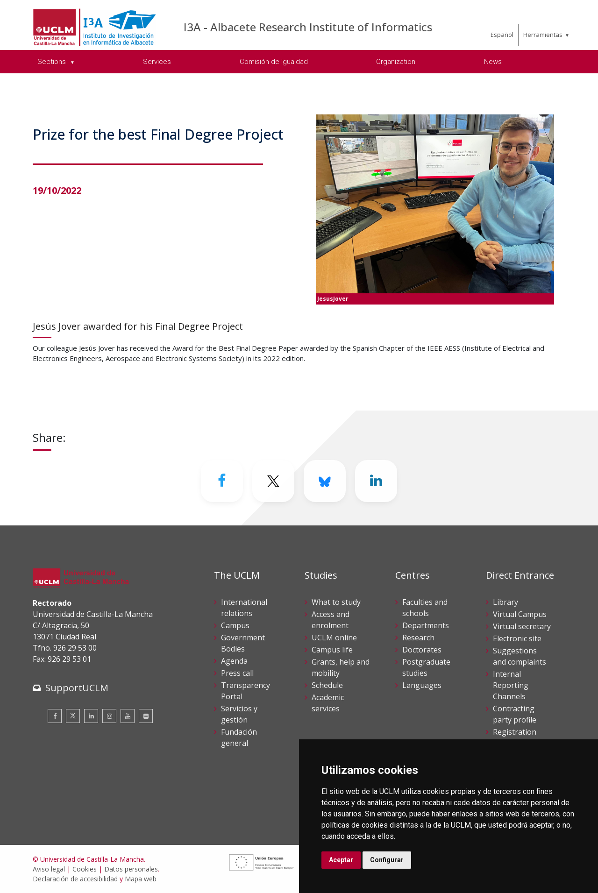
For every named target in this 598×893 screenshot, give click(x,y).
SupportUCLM (76, 687)
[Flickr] (146, 716)
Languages (421, 685)
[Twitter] (273, 481)
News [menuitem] (493, 61)
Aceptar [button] (341, 860)
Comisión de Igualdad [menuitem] (274, 61)
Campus (235, 625)
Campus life (332, 650)
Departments (425, 625)
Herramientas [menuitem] (542, 34)
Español (502, 34)
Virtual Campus (520, 614)
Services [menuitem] (157, 61)
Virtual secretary (522, 626)
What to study (336, 602)
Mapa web (141, 878)
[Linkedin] (376, 481)
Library (505, 602)
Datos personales (131, 869)
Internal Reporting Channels (510, 685)
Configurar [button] (387, 860)
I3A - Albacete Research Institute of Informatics (308, 27)
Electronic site (517, 638)
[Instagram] (109, 716)
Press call (237, 673)
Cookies (84, 869)
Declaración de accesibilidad (75, 878)
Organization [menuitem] (395, 61)
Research (418, 637)
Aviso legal (49, 869)
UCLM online (334, 637)
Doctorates (421, 650)
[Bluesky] (325, 481)
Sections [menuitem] (52, 61)
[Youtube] (128, 716)
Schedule (327, 685)
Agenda (234, 661)
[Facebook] (222, 481)
